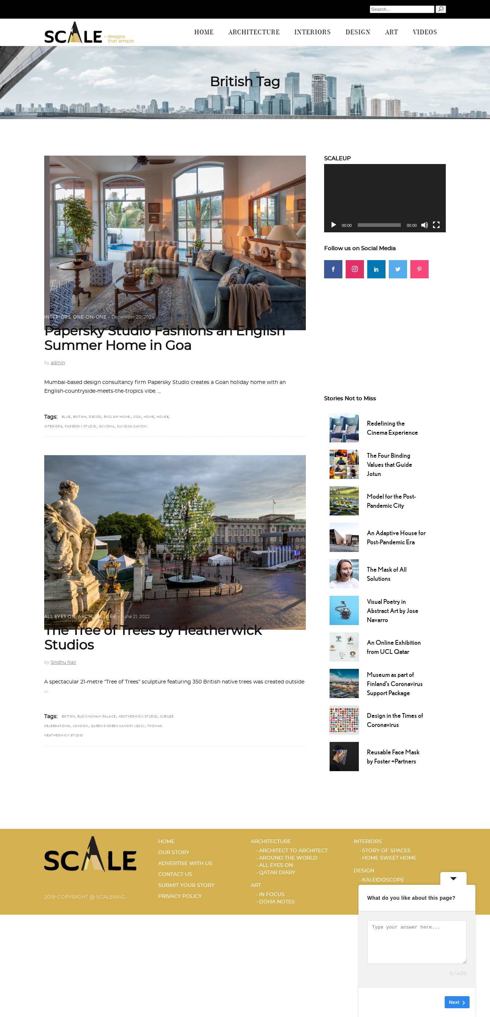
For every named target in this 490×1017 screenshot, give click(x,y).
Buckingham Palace (96, 716)
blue (66, 417)
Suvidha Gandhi (132, 426)
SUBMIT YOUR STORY (186, 885)
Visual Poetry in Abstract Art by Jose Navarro (392, 611)
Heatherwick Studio (137, 716)
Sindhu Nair (63, 662)
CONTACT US (175, 874)
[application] (385, 198)
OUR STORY (173, 852)
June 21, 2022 (135, 616)
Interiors (57, 317)
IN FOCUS (272, 894)
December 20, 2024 (133, 317)
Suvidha (107, 426)
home (149, 417)
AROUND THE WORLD (288, 858)
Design (364, 870)
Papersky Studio (80, 426)
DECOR (95, 417)
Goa (137, 417)
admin (58, 363)
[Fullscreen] (436, 225)
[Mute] (424, 225)
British (80, 417)
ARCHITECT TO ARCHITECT (293, 850)
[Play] (333, 225)
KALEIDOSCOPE (383, 880)
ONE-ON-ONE (89, 317)
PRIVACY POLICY (180, 896)
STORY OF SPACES (386, 850)
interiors (53, 426)
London (80, 726)
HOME (166, 841)
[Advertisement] (385, 324)
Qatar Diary (277, 872)
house (163, 417)
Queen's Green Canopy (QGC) (118, 726)
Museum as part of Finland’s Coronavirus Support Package (395, 684)
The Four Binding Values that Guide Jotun (389, 464)
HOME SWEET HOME (389, 858)
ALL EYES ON (60, 616)
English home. (117, 417)
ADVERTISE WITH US (185, 863)
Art (256, 885)
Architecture (97, 616)
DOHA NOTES (277, 901)
